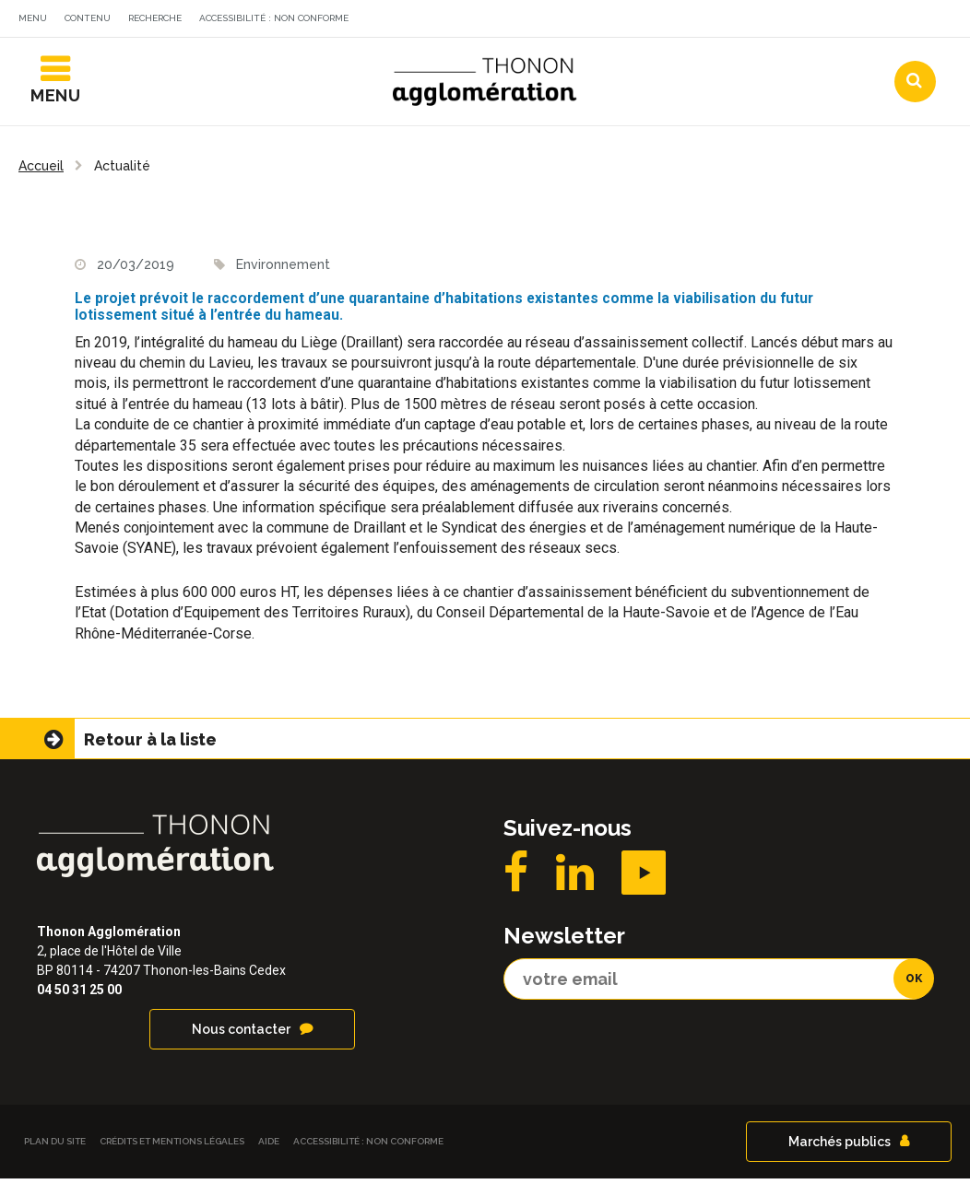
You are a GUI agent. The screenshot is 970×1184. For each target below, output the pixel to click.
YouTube (643, 878)
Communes (791, 21)
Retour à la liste (150, 745)
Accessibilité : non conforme (274, 18)
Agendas (679, 21)
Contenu (88, 18)
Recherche (155, 18)
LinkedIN (575, 878)
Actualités (568, 21)
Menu (32, 18)
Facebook (515, 878)
